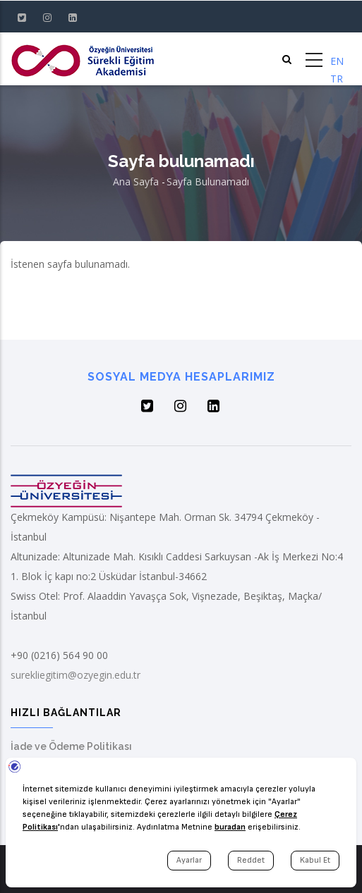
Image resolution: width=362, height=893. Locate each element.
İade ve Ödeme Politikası (71, 746)
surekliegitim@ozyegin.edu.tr (75, 675)
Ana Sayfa (136, 181)
